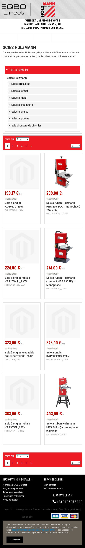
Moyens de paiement (13, 488)
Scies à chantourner (22, 104)
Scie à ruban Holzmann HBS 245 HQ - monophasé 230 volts (62, 427)
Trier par (9, 139)
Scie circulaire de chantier (26, 125)
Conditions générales (69, 509)
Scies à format (19, 90)
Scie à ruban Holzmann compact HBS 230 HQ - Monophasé (60, 281)
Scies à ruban (19, 97)
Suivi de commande (53, 488)
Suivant (31, 146)
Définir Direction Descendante (32, 139)
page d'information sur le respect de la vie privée (33, 530)
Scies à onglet (19, 111)
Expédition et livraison (13, 496)
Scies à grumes (20, 118)
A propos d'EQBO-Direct (15, 485)
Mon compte (50, 485)
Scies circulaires (20, 83)
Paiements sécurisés (13, 492)
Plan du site (27, 517)
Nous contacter (10, 499)
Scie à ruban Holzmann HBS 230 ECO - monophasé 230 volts (63, 206)
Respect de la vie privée (45, 509)
